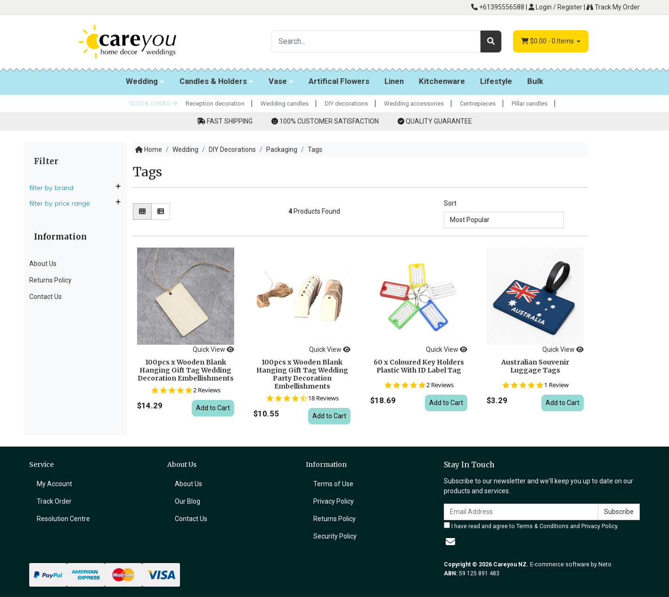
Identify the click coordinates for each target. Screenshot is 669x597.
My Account (54, 484)
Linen (394, 81)
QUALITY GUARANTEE (439, 121)
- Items (548, 41)
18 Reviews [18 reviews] (323, 398)
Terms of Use (333, 484)
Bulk (535, 81)
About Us (43, 263)
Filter (46, 161)
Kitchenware (442, 81)
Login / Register (555, 7)
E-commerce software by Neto (571, 564)
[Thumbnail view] (142, 211)
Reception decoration (215, 103)
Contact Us (45, 296)
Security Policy (335, 536)
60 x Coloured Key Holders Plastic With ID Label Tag (419, 366)
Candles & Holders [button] (213, 81)
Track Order (54, 501)
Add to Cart (213, 408)
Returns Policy (50, 280)
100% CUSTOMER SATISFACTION (329, 121)
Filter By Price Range (63, 203)
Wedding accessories (414, 103)
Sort (450, 203)
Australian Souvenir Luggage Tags (535, 366)
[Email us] (450, 541)
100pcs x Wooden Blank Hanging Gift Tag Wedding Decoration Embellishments (186, 370)
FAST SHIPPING (230, 121)
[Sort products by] (504, 220)
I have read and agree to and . (531, 526)
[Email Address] (521, 512)
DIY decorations (346, 103)
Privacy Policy (333, 501)
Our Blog (187, 501)
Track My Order (613, 7)
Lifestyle (496, 81)
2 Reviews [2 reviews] (206, 390)
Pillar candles (529, 103)
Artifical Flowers (339, 81)
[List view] (160, 211)
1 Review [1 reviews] (556, 385)
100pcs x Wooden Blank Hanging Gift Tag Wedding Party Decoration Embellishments (302, 374)
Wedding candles (285, 103)
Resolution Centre (63, 518)
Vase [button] (278, 81)
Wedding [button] (142, 81)
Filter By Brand (55, 187)
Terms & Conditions (542, 526)
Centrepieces (478, 103)
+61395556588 (497, 7)
